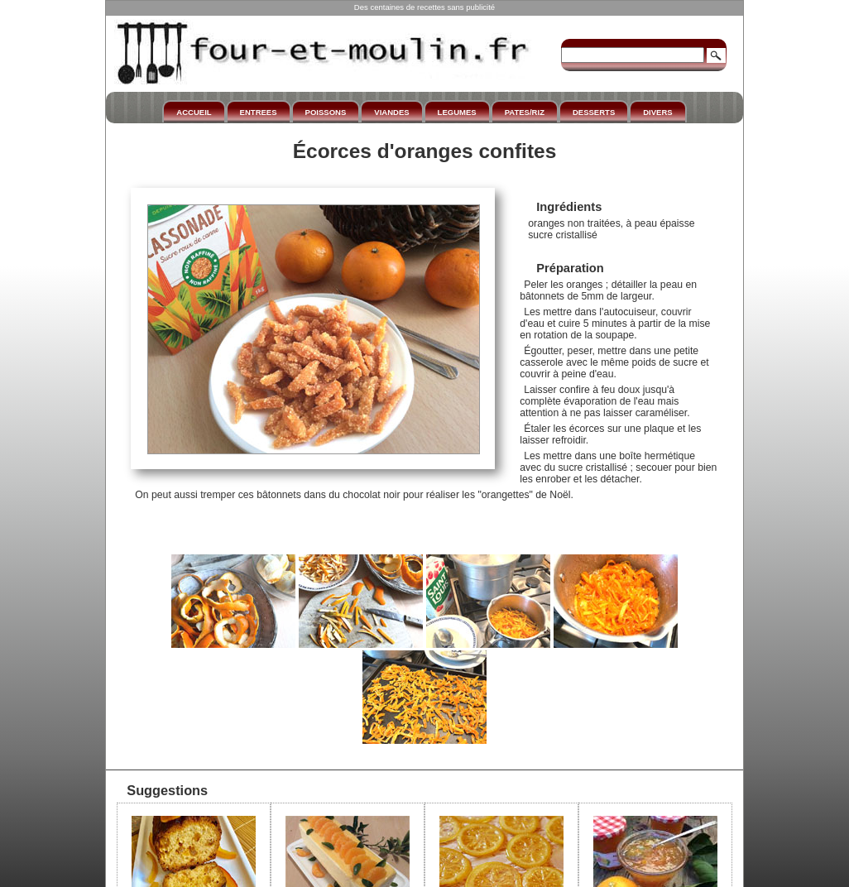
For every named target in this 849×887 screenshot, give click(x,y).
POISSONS (326, 112)
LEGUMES (457, 112)
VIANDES (391, 112)
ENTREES (258, 112)
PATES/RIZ (524, 112)
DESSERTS (594, 112)
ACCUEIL (193, 112)
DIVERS (657, 112)
